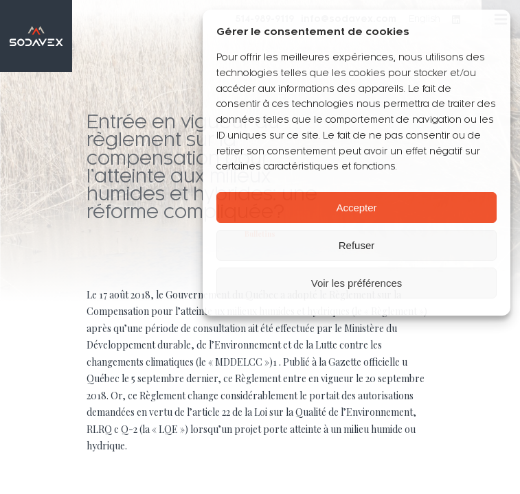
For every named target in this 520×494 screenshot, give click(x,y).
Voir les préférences (357, 283)
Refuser (357, 245)
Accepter (356, 207)
